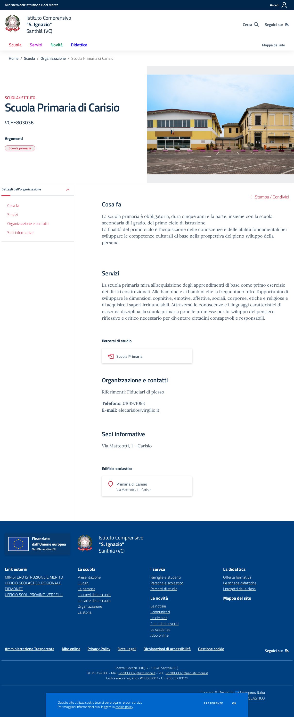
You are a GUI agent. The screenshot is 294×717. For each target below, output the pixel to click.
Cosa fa (13, 205)
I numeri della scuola (94, 595)
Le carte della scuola (94, 600)
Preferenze (213, 703)
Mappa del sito (273, 45)
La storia (84, 612)
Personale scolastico (166, 583)
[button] (37, 189)
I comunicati (160, 612)
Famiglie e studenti (165, 577)
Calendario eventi (164, 623)
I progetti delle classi (239, 589)
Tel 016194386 (97, 672)
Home (13, 58)
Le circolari (158, 618)
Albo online (159, 635)
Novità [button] (56, 45)
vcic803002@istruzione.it (137, 672)
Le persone (86, 589)
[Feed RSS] (287, 24)
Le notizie (158, 606)
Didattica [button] (79, 45)
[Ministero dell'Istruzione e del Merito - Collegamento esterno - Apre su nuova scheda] (31, 4)
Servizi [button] (36, 45)
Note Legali (127, 649)
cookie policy (124, 706)
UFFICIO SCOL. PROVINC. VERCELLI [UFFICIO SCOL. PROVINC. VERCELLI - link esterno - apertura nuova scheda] (34, 595)
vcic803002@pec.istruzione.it (187, 672)
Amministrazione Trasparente (29, 649)
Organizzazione (53, 58)
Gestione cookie (211, 649)
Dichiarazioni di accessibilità (167, 649)
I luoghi (83, 583)
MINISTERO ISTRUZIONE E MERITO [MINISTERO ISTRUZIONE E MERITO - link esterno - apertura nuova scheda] (34, 577)
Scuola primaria (20, 148)
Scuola (29, 58)
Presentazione (89, 577)
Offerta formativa (237, 577)
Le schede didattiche (239, 583)
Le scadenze (160, 629)
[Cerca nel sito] (250, 24)
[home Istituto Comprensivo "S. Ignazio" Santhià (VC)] (38, 24)
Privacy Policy (99, 649)
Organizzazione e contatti (28, 223)
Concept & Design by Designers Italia (233, 692)
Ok (234, 703)
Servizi (12, 214)
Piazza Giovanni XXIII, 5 (132, 667)
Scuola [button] (15, 45)
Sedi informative (20, 232)
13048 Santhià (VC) (164, 667)
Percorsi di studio (163, 589)
